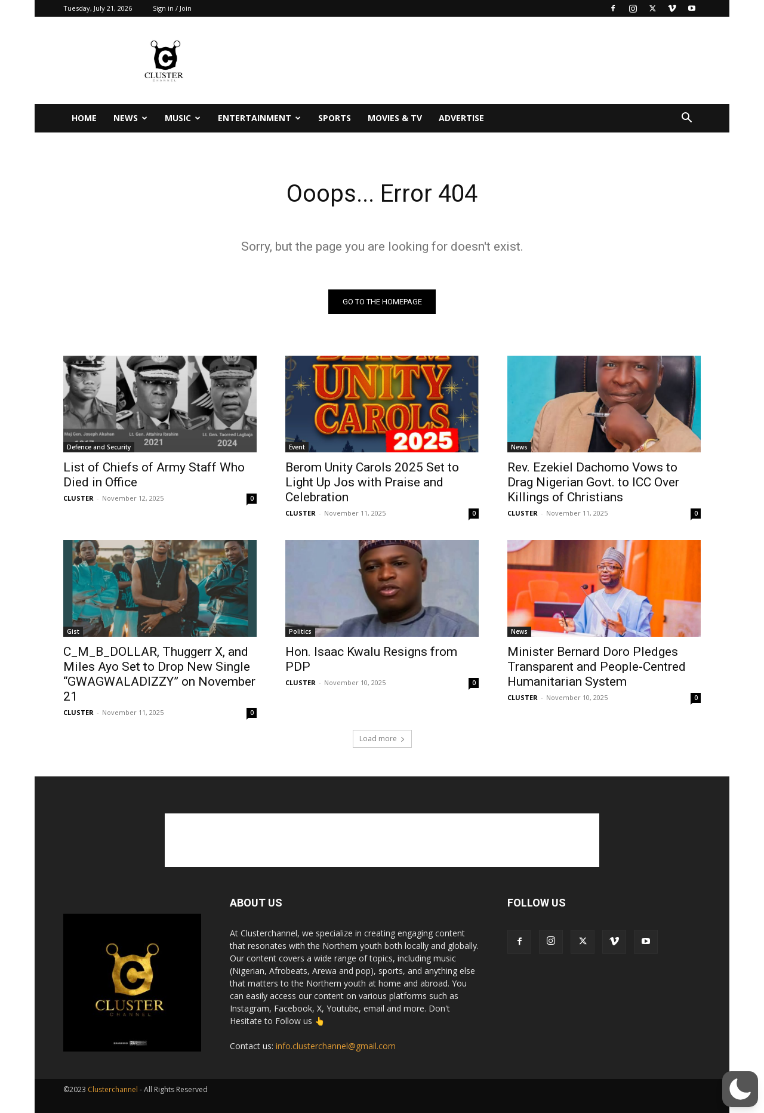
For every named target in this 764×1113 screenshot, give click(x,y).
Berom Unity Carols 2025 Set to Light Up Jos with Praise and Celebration (372, 482)
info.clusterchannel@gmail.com (336, 1046)
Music (183, 118)
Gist (73, 631)
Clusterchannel (113, 1089)
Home (84, 118)
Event (297, 447)
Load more (382, 738)
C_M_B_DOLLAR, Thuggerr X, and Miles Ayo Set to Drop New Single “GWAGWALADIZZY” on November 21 (159, 674)
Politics (300, 631)
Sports (334, 118)
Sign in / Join (172, 8)
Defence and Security (99, 447)
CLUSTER (78, 498)
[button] (686, 119)
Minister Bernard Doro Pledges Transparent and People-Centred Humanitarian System (596, 667)
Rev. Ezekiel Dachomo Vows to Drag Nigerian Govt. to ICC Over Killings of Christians (593, 482)
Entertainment (259, 118)
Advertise (461, 118)
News (130, 118)
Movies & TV (395, 118)
